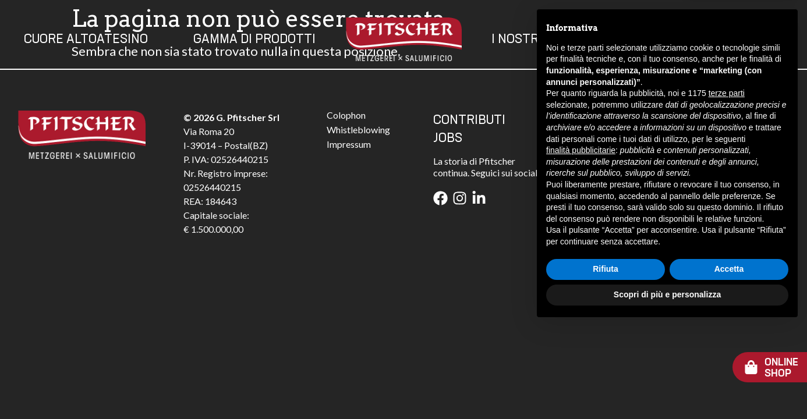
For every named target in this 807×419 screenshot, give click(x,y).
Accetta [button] (729, 362)
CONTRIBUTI (469, 120)
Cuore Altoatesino (86, 39)
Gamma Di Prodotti (254, 39)
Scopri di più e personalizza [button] (667, 387)
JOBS (447, 138)
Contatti (662, 39)
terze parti (727, 186)
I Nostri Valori (539, 39)
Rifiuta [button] (605, 362)
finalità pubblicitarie (580, 242)
